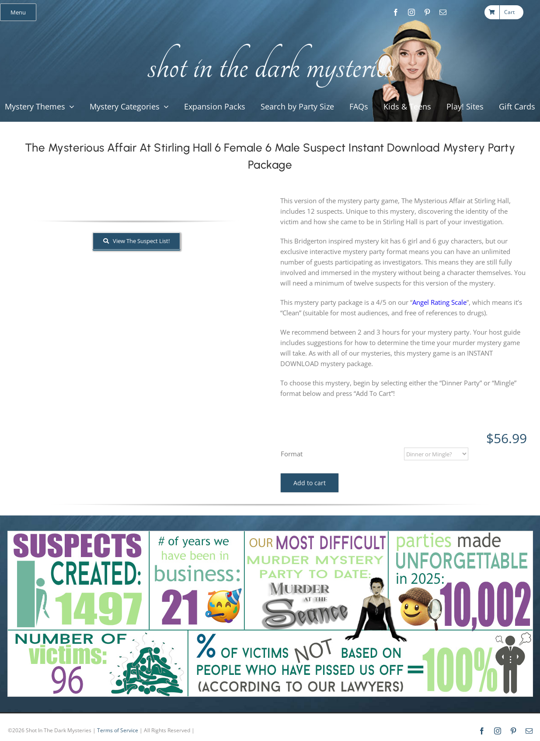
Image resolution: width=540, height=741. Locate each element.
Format (292, 453)
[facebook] (395, 12)
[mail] (442, 12)
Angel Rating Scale (439, 302)
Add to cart (309, 483)
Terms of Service (117, 730)
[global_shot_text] (268, 42)
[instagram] (411, 12)
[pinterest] (427, 12)
